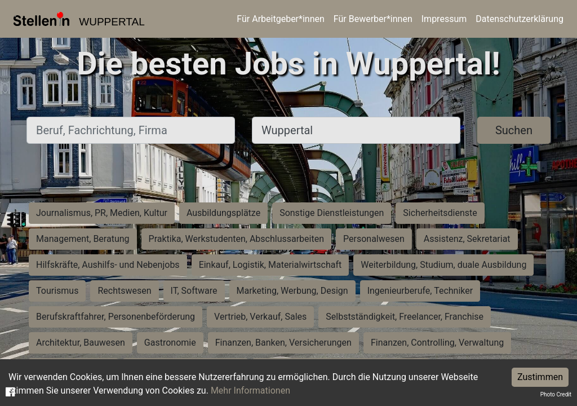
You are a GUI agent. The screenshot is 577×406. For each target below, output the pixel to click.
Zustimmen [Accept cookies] (540, 377)
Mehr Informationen (250, 390)
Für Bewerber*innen (373, 19)
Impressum (444, 19)
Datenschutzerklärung (519, 19)
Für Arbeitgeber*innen (280, 19)
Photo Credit (555, 394)
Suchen (513, 130)
